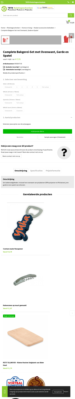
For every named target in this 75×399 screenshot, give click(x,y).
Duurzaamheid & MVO (45, 340)
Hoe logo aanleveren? (45, 334)
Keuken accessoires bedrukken (44, 28)
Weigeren (66, 391)
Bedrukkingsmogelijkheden (47, 328)
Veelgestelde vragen (45, 320)
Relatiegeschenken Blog (46, 356)
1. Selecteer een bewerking (15, 79)
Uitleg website (43, 325)
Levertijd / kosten (44, 322)
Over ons (41, 350)
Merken (3, 371)
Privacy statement (44, 362)
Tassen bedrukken (7, 353)
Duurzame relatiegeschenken (11, 356)
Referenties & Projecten (46, 359)
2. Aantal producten (11, 117)
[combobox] (34, 15)
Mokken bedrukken (7, 362)
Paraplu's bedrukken (8, 368)
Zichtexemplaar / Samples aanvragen (50, 337)
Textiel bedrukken (7, 365)
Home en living (27, 28)
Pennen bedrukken (7, 350)
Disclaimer (42, 365)
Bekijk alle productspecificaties (14, 73)
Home (3, 28)
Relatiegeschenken (13, 28)
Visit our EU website (45, 371)
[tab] (20, 170)
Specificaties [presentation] (36, 170)
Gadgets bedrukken (7, 359)
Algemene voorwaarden (46, 368)
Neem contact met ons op (11, 156)
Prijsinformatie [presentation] (53, 170)
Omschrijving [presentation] (21, 170)
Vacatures (41, 353)
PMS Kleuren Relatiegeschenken (49, 331)
